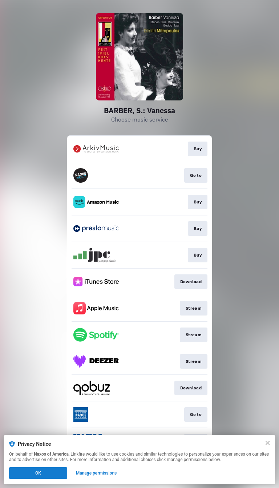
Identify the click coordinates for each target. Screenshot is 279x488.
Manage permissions (96, 473)
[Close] (268, 443)
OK (38, 473)
